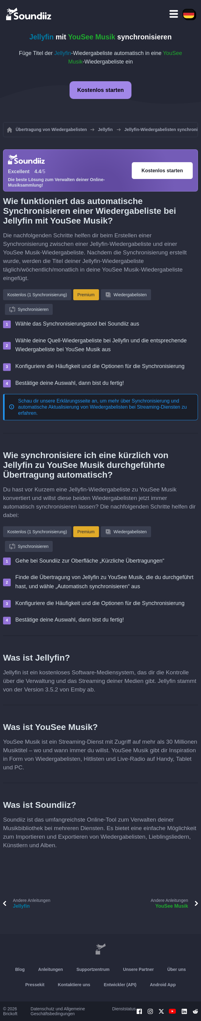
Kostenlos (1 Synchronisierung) (37, 294)
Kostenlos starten (100, 90)
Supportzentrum (92, 969)
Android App (163, 984)
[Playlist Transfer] (29, 14)
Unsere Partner (138, 969)
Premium (86, 294)
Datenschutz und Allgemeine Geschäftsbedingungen (58, 1011)
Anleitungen (50, 969)
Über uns (176, 969)
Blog (20, 969)
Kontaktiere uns (74, 984)
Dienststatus (124, 1008)
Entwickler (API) (120, 984)
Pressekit (34, 984)
